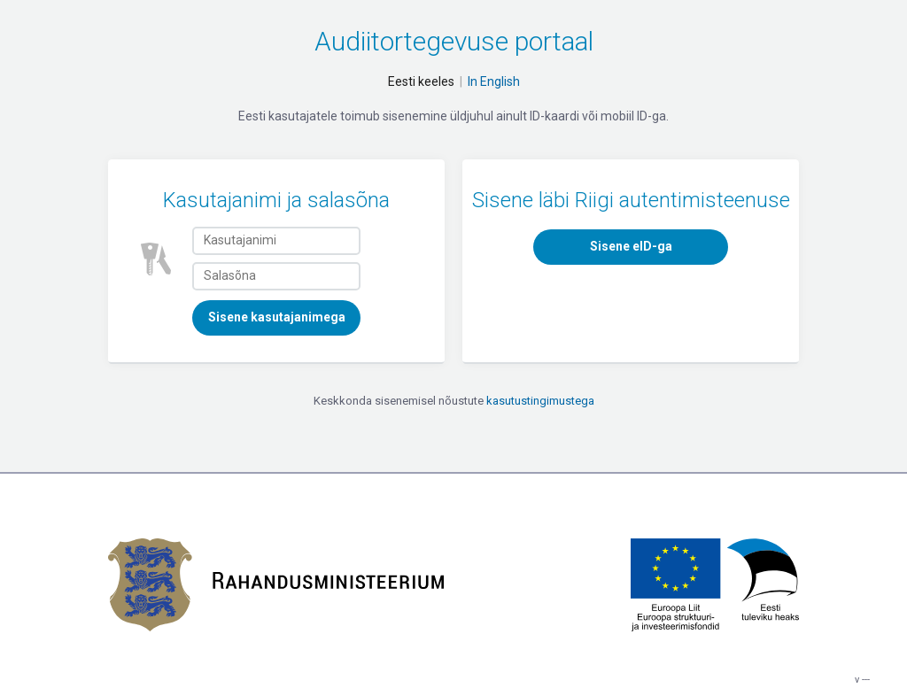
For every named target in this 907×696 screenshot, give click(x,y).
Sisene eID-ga (631, 246)
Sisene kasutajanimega (276, 317)
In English (494, 81)
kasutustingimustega (540, 400)
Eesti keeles (421, 81)
